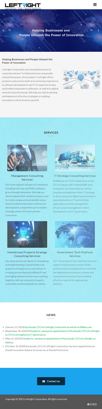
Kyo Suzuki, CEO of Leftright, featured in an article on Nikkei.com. (58, 327)
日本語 (92, 404)
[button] (3, 30)
